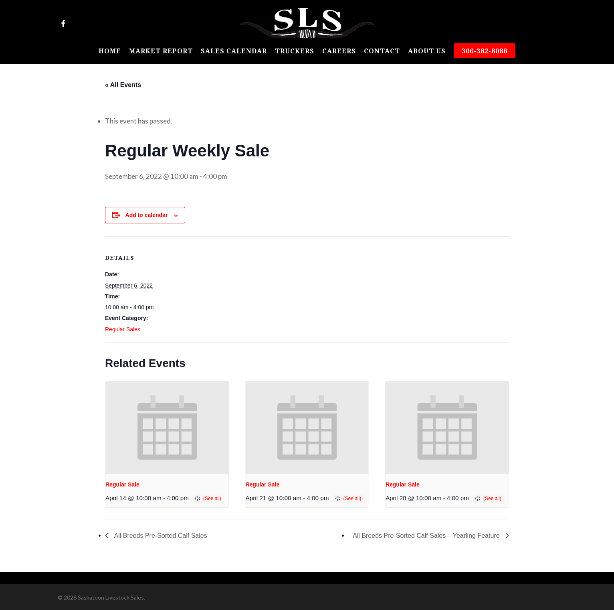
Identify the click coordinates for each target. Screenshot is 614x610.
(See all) (212, 498)
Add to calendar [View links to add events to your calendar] (146, 215)
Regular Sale (122, 484)
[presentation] (166, 427)
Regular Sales (122, 329)
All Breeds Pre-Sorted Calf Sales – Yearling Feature (427, 535)
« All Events (123, 84)
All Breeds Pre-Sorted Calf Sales (160, 535)
